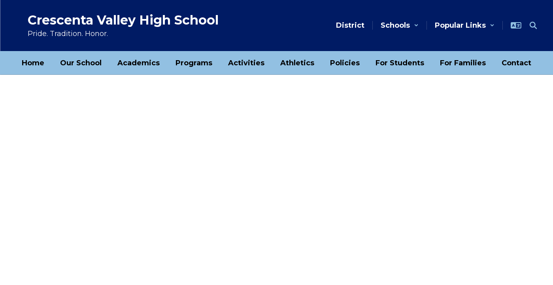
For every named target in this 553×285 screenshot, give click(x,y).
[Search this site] (533, 25)
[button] (400, 25)
